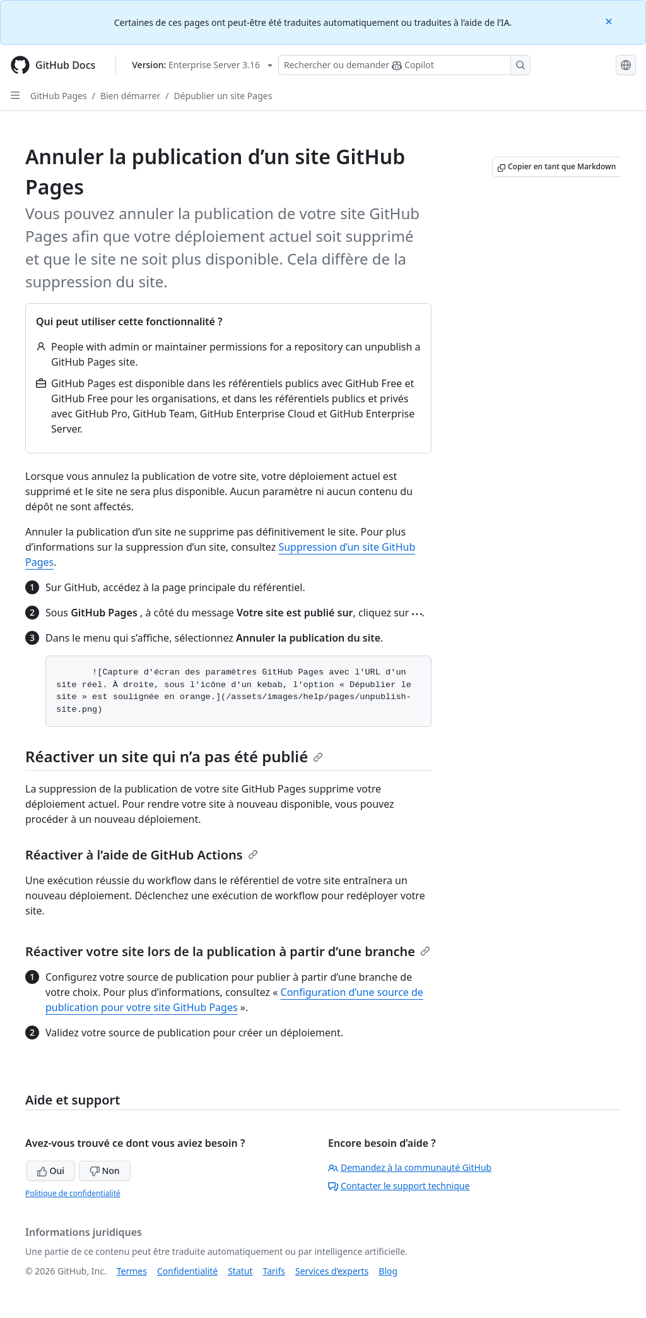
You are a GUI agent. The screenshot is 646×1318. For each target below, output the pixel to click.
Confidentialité (187, 1271)
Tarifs (274, 1271)
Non (105, 1171)
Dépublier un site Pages (222, 96)
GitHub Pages (58, 96)
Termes (132, 1271)
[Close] (610, 20)
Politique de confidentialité (72, 1193)
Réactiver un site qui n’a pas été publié (174, 756)
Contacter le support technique (398, 1186)
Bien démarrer (130, 96)
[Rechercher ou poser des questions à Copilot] (404, 65)
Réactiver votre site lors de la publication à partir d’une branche (227, 951)
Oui (50, 1171)
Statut (240, 1271)
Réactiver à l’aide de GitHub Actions (141, 854)
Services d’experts (331, 1271)
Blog (388, 1271)
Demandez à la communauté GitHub (409, 1167)
